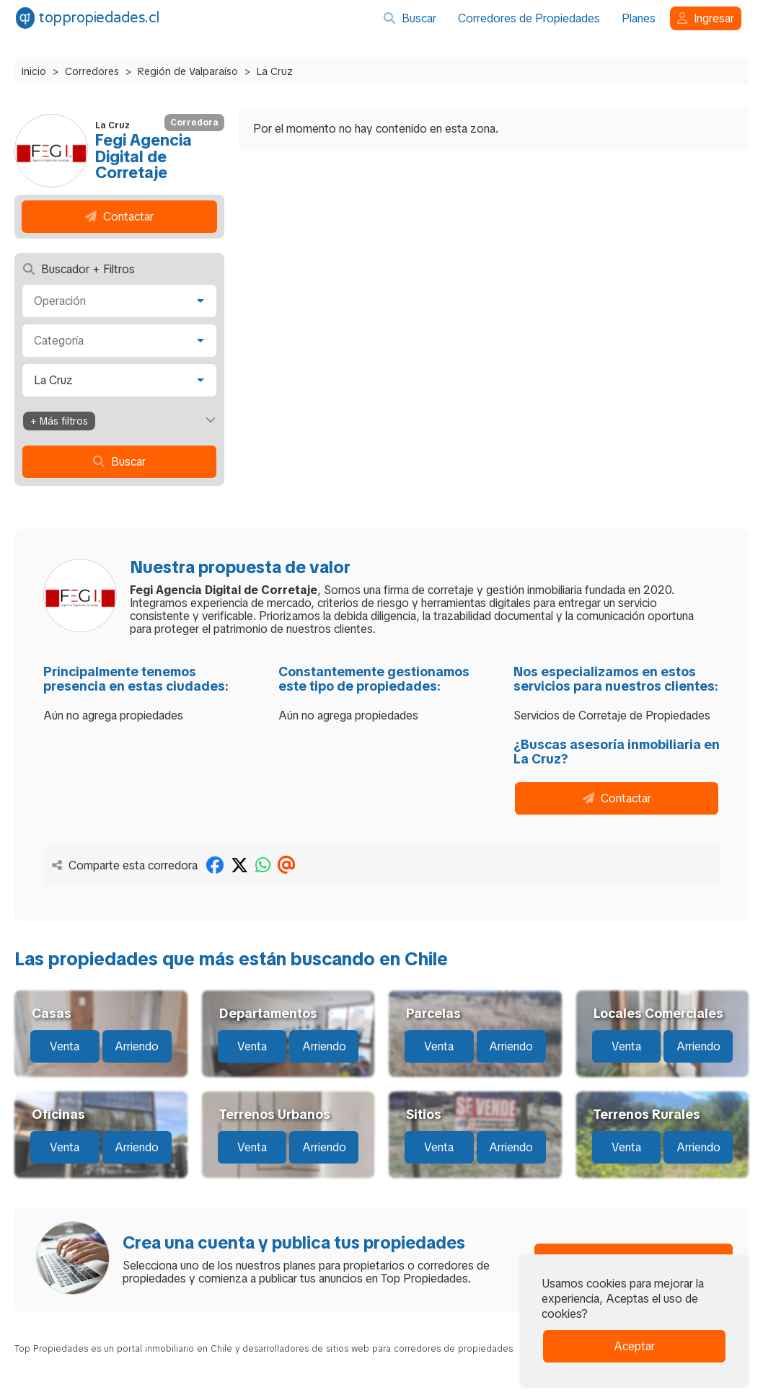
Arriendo (137, 1046)
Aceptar (634, 1346)
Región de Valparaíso (188, 71)
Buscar (410, 18)
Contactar (119, 216)
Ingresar (705, 18)
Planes (639, 18)
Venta (64, 1046)
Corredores (92, 71)
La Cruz (275, 71)
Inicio (34, 71)
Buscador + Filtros (79, 269)
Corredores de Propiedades (529, 18)
